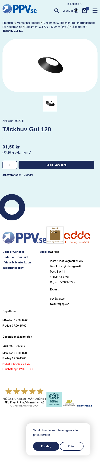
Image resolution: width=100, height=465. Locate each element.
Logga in (70, 10)
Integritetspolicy (13, 267)
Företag (46, 446)
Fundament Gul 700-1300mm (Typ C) (46, 26)
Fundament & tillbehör (56, 22)
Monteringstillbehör (28, 22)
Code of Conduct (13, 251)
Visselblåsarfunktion (17, 262)
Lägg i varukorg (56, 164)
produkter (8, 22)
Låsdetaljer (78, 26)
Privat (72, 446)
